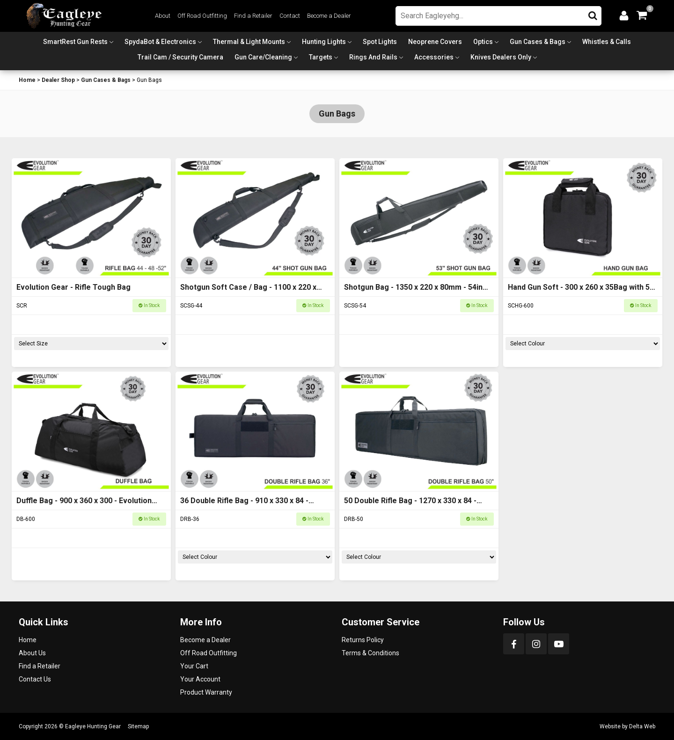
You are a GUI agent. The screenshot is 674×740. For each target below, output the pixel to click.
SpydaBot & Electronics (160, 41)
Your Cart (194, 666)
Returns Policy (363, 640)
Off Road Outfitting (202, 15)
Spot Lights (380, 41)
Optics (483, 41)
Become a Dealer (329, 15)
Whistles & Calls (606, 41)
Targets (320, 57)
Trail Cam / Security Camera (180, 57)
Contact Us (35, 679)
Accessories (434, 57)
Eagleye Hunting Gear (93, 726)
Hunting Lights (324, 41)
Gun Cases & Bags (537, 41)
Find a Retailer (253, 15)
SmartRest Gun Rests (75, 41)
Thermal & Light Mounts (249, 41)
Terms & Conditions (370, 653)
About (162, 15)
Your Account (200, 679)
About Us (32, 653)
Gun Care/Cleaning (263, 57)
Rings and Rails (373, 57)
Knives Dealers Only (500, 57)
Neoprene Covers (435, 41)
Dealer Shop (58, 80)
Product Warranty (206, 692)
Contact (289, 15)
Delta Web (642, 726)
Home (27, 80)
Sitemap (138, 726)
